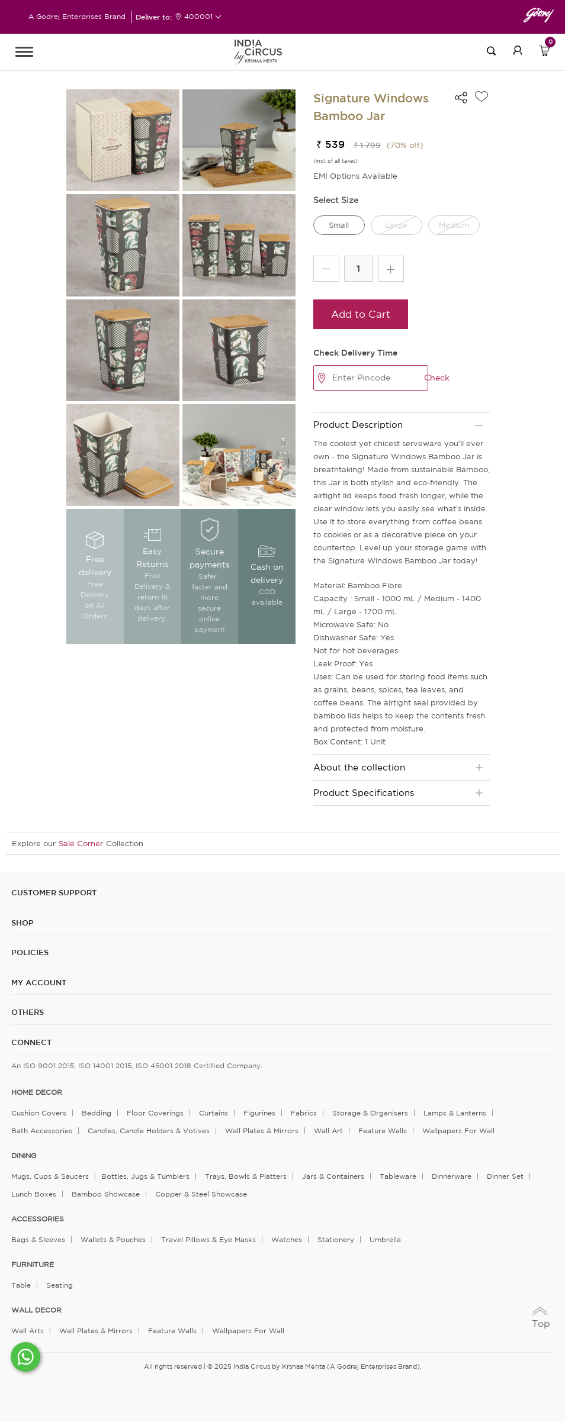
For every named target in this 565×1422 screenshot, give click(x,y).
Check (437, 377)
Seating (59, 1285)
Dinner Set (505, 1176)
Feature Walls (382, 1130)
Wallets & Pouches (113, 1239)
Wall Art (328, 1130)
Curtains (213, 1113)
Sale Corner (81, 843)
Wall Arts (27, 1330)
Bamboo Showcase (106, 1194)
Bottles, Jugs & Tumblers (145, 1176)
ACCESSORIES (37, 1219)
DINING (23, 1155)
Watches (286, 1239)
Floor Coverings (155, 1113)
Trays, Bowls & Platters (246, 1176)
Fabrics (304, 1113)
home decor (36, 1092)
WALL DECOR (36, 1310)
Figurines (259, 1113)
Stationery (335, 1239)
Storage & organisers (370, 1113)
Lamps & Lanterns (454, 1113)
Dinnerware (451, 1176)
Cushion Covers (38, 1113)
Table (21, 1285)
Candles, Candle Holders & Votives (149, 1130)
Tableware (398, 1176)
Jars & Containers (333, 1176)
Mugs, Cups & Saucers (50, 1176)
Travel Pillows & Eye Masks (208, 1239)
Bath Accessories (41, 1130)
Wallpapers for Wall (458, 1130)
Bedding (96, 1113)
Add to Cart (360, 314)
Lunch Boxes (33, 1194)
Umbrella (385, 1239)
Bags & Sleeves (38, 1239)
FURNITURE (32, 1264)
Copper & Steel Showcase (201, 1194)
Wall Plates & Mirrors (261, 1130)
